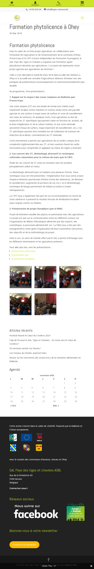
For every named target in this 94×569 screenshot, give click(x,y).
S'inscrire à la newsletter (24, 544)
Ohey (64, 459)
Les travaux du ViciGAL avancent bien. (28, 353)
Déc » (56, 405)
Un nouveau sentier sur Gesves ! (25, 348)
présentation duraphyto (23, 258)
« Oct (13, 405)
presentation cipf (20, 255)
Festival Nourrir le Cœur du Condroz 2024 (29, 335)
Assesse (46, 459)
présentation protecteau (24, 251)
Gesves (55, 459)
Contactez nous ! (18, 488)
